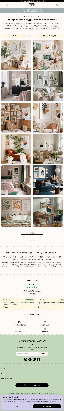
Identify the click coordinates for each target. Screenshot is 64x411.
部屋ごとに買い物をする (49, 36)
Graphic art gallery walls (44, 17)
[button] (34, 36)
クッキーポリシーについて (23, 393)
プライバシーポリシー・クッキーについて (43, 393)
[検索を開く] (7, 5)
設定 (17, 406)
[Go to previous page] (28, 238)
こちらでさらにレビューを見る (32, 314)
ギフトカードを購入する (32, 385)
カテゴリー (14, 36)
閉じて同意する (47, 406)
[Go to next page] (35, 238)
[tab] (57, 5)
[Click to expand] (32, 368)
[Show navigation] (3, 5)
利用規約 (11, 393)
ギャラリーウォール (31, 17)
